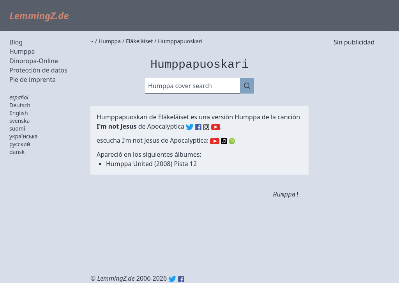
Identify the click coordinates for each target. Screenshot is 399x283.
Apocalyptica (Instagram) (206, 127)
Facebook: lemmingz (181, 279)
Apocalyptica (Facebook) (198, 127)
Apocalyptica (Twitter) (190, 127)
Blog (16, 42)
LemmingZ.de (39, 15)
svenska (19, 120)
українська (23, 136)
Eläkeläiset (173, 117)
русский (19, 144)
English (18, 113)
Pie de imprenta (32, 79)
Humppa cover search (180, 85)
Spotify (232, 141)
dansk (17, 152)
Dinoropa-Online (33, 61)
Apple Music (224, 141)
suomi (17, 128)
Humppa (22, 51)
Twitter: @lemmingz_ (172, 279)
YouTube (214, 141)
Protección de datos (38, 70)
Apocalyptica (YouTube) (215, 127)
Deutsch (19, 105)
